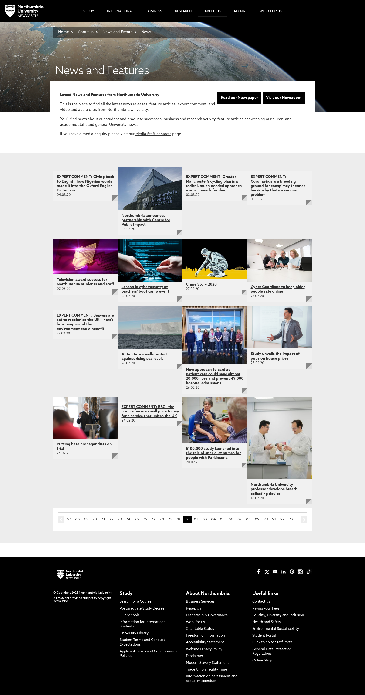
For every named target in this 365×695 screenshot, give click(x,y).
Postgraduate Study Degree (142, 608)
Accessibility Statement (205, 642)
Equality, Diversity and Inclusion (278, 615)
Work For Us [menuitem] (271, 11)
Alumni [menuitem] (240, 11)
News (146, 32)
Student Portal (264, 635)
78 (162, 519)
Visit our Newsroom (283, 98)
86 (231, 519)
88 (248, 519)
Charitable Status (200, 629)
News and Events (117, 32)
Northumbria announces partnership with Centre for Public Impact (146, 220)
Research (193, 608)
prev (61, 519)
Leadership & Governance (207, 615)
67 (69, 519)
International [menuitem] (120, 11)
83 (205, 519)
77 (153, 519)
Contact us (261, 601)
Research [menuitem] (183, 11)
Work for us (195, 622)
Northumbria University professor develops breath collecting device (274, 489)
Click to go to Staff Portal (272, 642)
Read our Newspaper (239, 98)
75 (137, 519)
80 (179, 519)
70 (95, 519)
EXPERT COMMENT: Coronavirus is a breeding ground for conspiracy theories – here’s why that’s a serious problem (279, 186)
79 (170, 519)
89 (257, 519)
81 (188, 519)
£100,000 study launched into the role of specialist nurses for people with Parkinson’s (213, 453)
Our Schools (129, 615)
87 (239, 519)
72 (111, 519)
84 (213, 519)
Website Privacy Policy (204, 649)
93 (291, 519)
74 (128, 519)
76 (145, 519)
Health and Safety (266, 622)
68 (77, 519)
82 (196, 519)
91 (274, 519)
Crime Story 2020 (201, 284)
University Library (134, 633)
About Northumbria (208, 593)
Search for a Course (135, 601)
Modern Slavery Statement (207, 663)
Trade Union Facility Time (206, 669)
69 (86, 519)
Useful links (265, 593)
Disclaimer (194, 656)
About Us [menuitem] (213, 11)
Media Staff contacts (153, 134)
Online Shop (262, 660)
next (304, 519)
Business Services (200, 601)
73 (120, 519)
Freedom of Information (205, 635)
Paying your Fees (265, 608)
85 (222, 519)
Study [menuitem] (88, 11)
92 (282, 519)
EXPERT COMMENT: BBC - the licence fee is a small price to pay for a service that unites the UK (150, 411)
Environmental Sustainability (275, 629)
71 (103, 519)
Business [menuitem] (154, 11)
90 (266, 519)
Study (126, 593)
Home (63, 32)
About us (86, 32)
